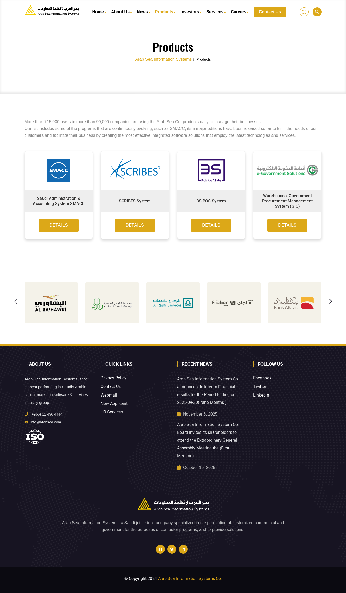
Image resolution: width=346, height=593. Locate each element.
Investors (189, 12)
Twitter (259, 387)
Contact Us (270, 12)
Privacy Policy (113, 378)
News (142, 12)
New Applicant (114, 404)
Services (214, 12)
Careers (238, 12)
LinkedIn (261, 395)
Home (98, 12)
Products (164, 12)
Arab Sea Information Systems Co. (190, 579)
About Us (120, 12)
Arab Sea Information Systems (163, 59)
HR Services (112, 412)
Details (59, 225)
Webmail (109, 395)
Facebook (262, 378)
